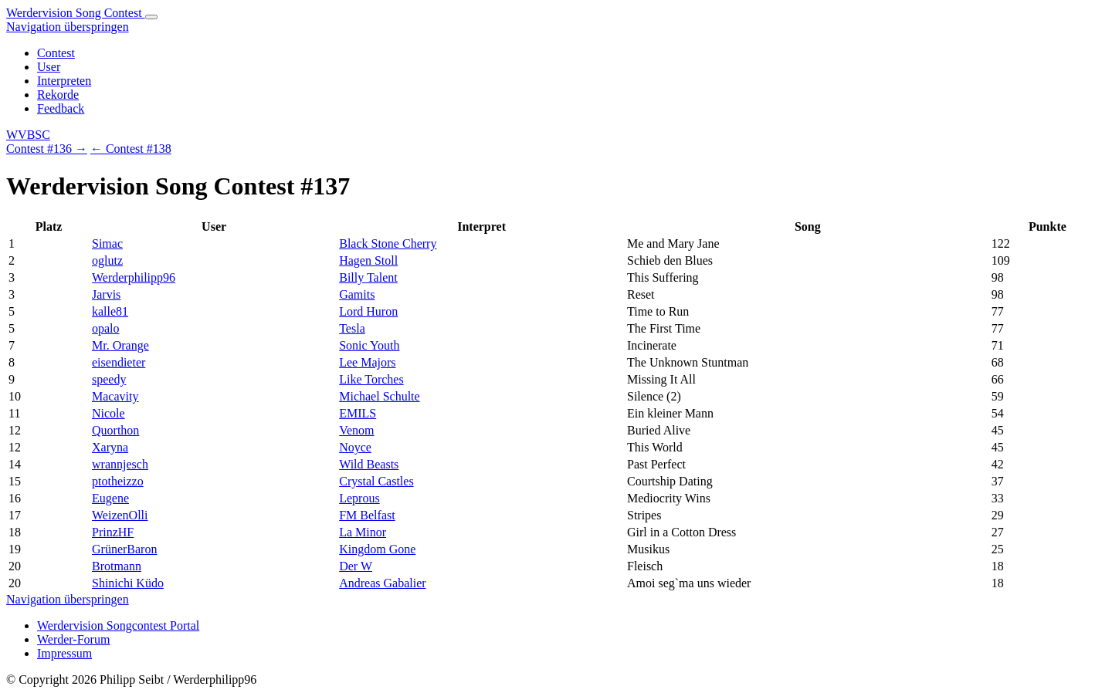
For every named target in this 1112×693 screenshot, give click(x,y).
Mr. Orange (120, 345)
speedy (109, 379)
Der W (355, 566)
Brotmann (116, 566)
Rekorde (58, 94)
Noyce (355, 447)
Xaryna (110, 447)
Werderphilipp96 (133, 277)
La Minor (362, 532)
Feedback (60, 108)
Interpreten (64, 80)
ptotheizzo (118, 481)
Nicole (108, 413)
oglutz (107, 260)
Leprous (359, 498)
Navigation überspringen (67, 26)
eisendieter (118, 362)
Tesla (352, 328)
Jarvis (106, 294)
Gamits (357, 294)
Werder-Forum (73, 639)
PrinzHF (113, 532)
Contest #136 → (46, 148)
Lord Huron (368, 311)
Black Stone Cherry (387, 243)
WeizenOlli (119, 515)
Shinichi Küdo (128, 583)
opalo (106, 328)
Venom (356, 430)
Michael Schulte (379, 396)
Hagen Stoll (368, 260)
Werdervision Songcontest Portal (118, 625)
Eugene (110, 498)
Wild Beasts (368, 464)
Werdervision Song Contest (75, 12)
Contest (56, 52)
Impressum (64, 653)
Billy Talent (368, 277)
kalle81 (110, 311)
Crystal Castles (376, 481)
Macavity (115, 396)
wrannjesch (120, 464)
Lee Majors (367, 362)
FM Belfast (367, 515)
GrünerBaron (124, 549)
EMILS (357, 413)
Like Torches (371, 379)
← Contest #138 (130, 148)
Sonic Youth (369, 345)
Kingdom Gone (377, 549)
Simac (107, 243)
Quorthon (115, 430)
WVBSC (28, 134)
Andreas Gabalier (382, 583)
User (48, 66)
